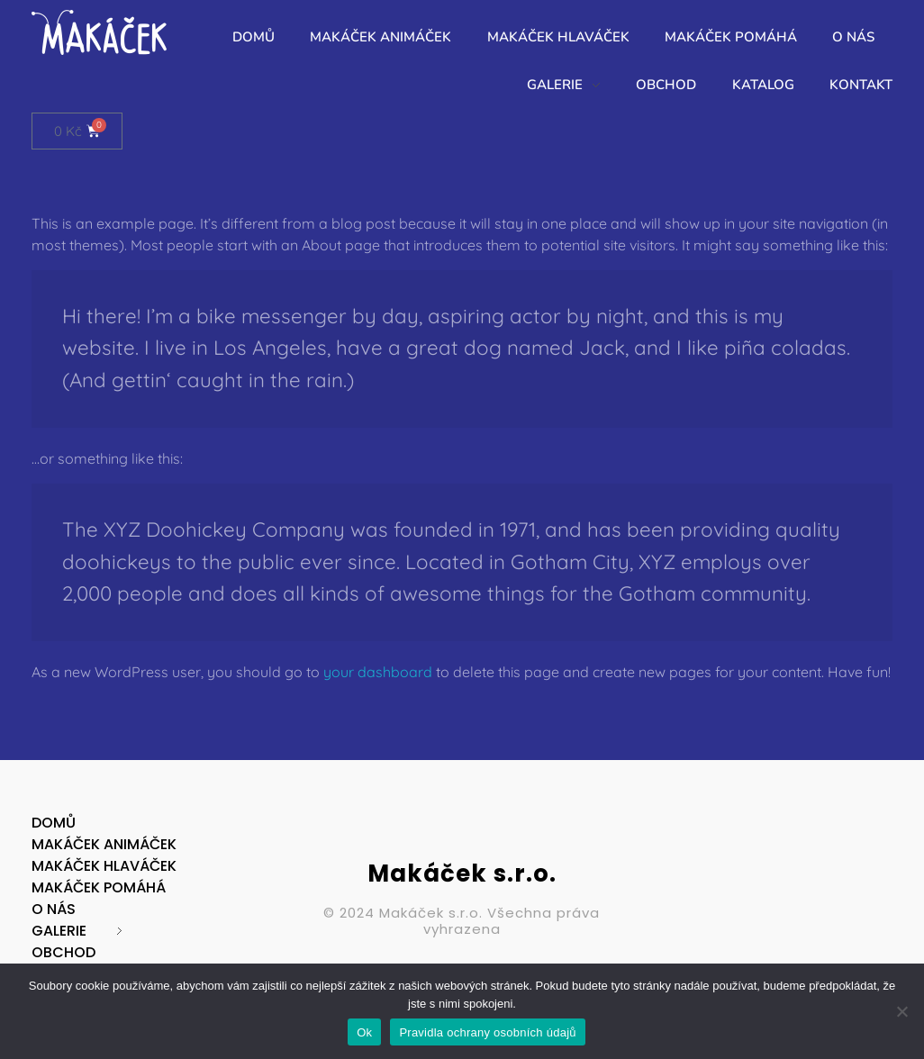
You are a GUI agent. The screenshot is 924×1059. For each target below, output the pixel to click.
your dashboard (377, 672)
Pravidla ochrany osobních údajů (487, 1032)
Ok (364, 1032)
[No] (901, 1011)
